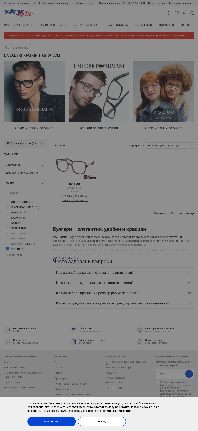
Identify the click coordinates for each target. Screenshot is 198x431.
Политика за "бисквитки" (117, 410)
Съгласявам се (52, 421)
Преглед (101, 421)
